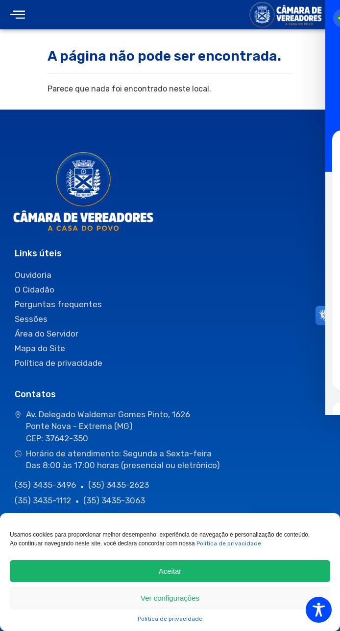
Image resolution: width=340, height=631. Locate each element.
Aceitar (170, 571)
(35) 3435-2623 (118, 485)
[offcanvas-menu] (17, 15)
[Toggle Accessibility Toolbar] (319, 610)
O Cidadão (34, 289)
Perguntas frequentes (58, 304)
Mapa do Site (40, 348)
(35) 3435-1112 (43, 500)
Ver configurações (170, 598)
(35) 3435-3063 (114, 500)
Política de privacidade (228, 543)
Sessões (31, 319)
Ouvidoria (33, 275)
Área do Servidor (46, 333)
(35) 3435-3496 (45, 485)
